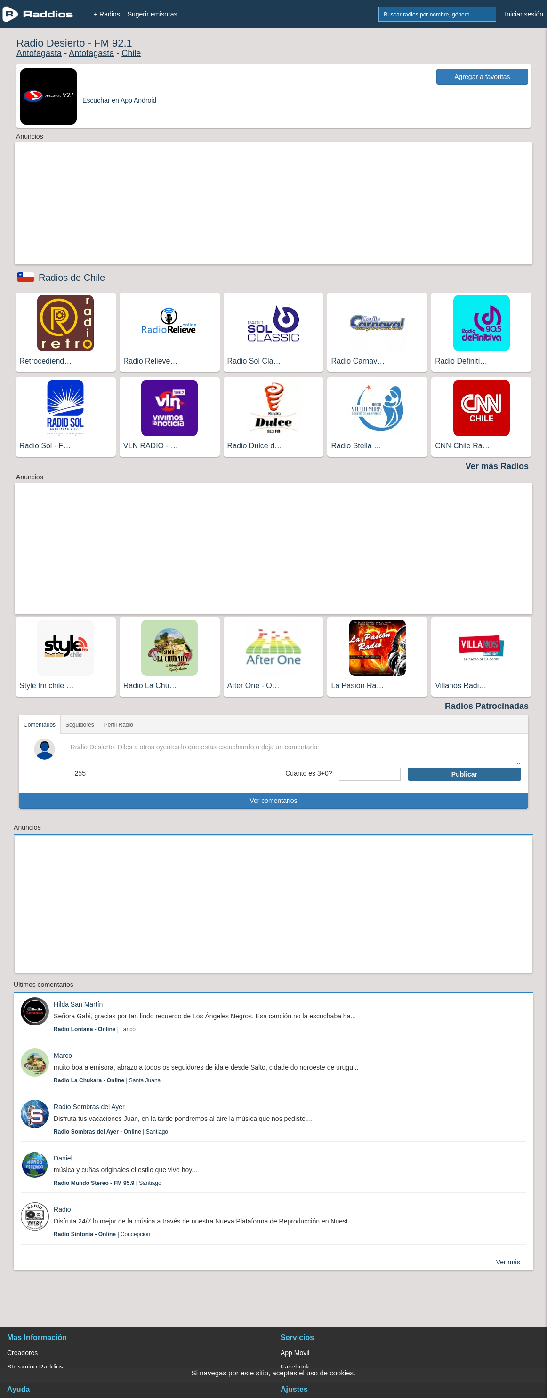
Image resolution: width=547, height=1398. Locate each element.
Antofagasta (39, 53)
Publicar (464, 774)
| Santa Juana (107, 1080)
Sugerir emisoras (152, 14)
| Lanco (95, 1029)
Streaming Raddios (35, 1367)
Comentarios (40, 725)
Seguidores (79, 725)
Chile (131, 53)
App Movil (295, 1353)
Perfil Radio (118, 725)
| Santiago (111, 1131)
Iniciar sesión (524, 14)
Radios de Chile (72, 277)
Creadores (22, 1353)
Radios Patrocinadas (487, 706)
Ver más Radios (497, 466)
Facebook (295, 1367)
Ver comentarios (273, 800)
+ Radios (107, 14)
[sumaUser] (370, 774)
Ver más (508, 1262)
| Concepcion (102, 1234)
